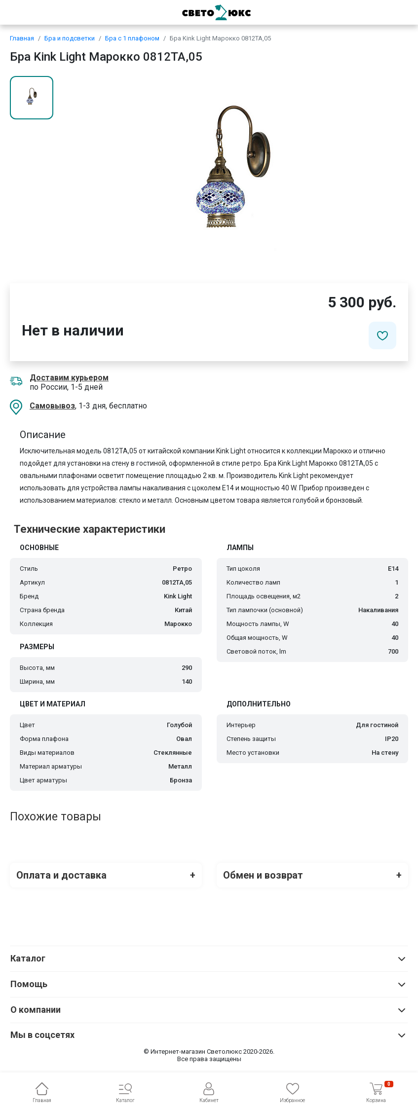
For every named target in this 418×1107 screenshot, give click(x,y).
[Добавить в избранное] (382, 335)
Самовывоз (52, 405)
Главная (22, 38)
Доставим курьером (69, 377)
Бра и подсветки (69, 38)
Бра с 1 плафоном (132, 38)
